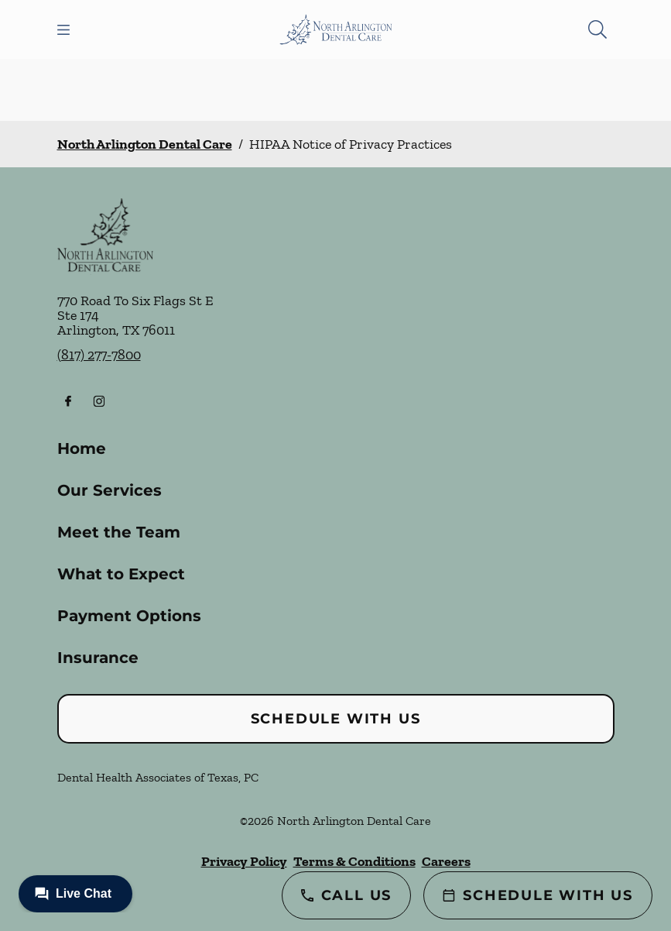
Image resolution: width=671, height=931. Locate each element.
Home (81, 448)
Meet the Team (118, 532)
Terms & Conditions (354, 861)
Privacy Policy (244, 861)
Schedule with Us (336, 718)
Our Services (109, 490)
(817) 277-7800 (99, 354)
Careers (446, 861)
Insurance (98, 657)
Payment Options (129, 615)
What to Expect (121, 574)
